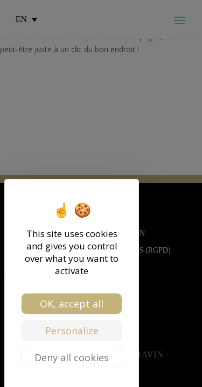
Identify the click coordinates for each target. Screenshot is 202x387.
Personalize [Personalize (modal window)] (72, 330)
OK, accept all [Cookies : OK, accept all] (71, 303)
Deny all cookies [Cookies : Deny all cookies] (71, 357)
